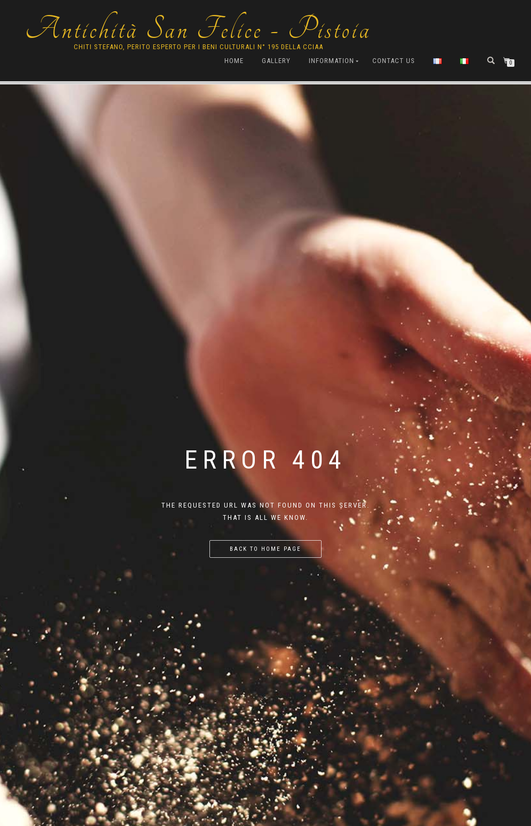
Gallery (276, 61)
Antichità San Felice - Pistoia (198, 29)
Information (331, 61)
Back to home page (265, 549)
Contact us (393, 61)
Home (234, 61)
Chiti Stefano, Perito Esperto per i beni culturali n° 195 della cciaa (198, 47)
